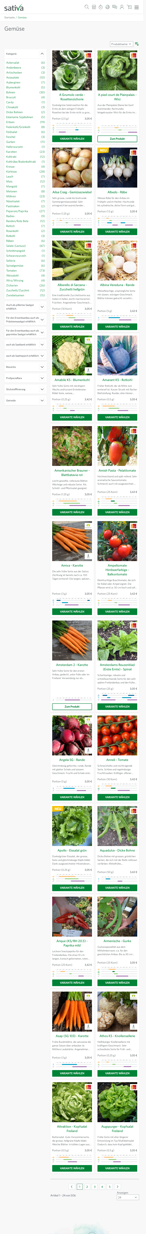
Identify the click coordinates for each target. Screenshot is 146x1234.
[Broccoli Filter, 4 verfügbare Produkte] (25, 97)
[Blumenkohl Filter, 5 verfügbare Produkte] (25, 87)
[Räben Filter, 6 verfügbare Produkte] (25, 240)
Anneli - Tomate (117, 762)
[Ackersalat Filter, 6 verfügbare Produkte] (25, 62)
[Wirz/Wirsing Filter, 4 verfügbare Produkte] (25, 280)
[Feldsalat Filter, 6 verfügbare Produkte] (25, 131)
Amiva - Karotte (72, 567)
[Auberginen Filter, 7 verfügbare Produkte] (25, 82)
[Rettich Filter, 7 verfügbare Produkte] (25, 225)
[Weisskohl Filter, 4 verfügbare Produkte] (25, 275)
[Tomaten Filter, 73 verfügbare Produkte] (25, 270)
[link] (71, 1188)
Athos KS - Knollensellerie (117, 1038)
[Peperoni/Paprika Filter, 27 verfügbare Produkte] (25, 210)
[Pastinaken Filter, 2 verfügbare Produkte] (25, 206)
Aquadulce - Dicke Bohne (117, 852)
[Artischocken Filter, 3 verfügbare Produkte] (25, 72)
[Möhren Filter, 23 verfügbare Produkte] (25, 196)
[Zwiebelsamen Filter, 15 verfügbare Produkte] (25, 295)
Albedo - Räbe (117, 192)
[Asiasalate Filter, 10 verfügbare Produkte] (25, 77)
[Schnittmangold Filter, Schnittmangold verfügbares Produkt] (25, 250)
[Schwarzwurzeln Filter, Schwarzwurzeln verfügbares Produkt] (25, 255)
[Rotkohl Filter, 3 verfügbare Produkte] (25, 235)
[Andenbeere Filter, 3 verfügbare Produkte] (25, 67)
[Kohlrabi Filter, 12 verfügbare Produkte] (25, 156)
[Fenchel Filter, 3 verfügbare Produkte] (25, 136)
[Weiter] (117, 1188)
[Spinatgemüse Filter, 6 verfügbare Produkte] (25, 265)
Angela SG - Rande (72, 762)
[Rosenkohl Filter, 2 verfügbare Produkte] (25, 230)
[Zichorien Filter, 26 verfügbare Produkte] (25, 285)
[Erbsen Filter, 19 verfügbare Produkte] (25, 121)
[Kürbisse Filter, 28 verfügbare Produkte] (25, 171)
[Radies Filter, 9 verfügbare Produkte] (25, 215)
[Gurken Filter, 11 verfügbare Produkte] (25, 141)
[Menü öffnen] (136, 7)
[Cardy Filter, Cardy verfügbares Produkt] (25, 102)
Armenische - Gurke (117, 943)
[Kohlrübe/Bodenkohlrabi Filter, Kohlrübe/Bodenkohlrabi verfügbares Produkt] (25, 161)
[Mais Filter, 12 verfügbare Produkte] (25, 181)
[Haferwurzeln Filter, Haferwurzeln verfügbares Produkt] (25, 146)
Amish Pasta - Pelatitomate (117, 472)
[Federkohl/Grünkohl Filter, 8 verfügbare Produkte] (25, 126)
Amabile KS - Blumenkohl (72, 382)
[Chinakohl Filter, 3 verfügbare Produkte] (25, 107)
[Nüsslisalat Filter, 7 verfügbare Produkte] (25, 201)
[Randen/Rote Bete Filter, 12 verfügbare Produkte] (25, 220)
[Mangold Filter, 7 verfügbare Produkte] (25, 186)
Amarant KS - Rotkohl (117, 382)
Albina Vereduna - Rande (117, 287)
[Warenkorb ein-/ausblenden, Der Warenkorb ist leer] (129, 7)
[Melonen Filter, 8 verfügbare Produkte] (25, 191)
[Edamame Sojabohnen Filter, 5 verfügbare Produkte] (25, 116)
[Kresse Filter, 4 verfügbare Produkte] (25, 166)
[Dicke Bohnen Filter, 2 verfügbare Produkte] (25, 111)
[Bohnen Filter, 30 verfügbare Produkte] (25, 92)
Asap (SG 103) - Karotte (72, 1038)
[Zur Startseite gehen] (16, 7)
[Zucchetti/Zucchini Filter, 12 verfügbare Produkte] (25, 290)
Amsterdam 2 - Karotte (72, 667)
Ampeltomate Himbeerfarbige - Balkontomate (117, 572)
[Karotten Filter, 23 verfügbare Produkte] (25, 151)
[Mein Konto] (122, 7)
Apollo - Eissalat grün (72, 852)
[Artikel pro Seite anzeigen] (127, 1199)
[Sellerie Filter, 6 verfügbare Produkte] (25, 260)
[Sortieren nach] (121, 44)
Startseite (9, 17)
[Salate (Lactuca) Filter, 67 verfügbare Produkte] (25, 245)
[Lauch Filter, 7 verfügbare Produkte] (25, 176)
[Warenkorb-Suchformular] (87, 7)
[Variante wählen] (72, 139)
